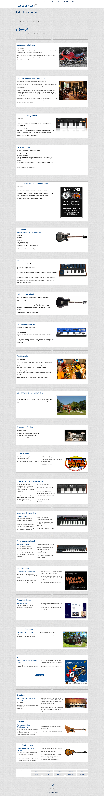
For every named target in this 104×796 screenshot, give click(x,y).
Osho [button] (82, 771)
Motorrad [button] (48, 771)
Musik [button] (36, 774)
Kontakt (79, 2)
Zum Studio (40, 675)
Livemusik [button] (70, 774)
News (46, 2)
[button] (52, 785)
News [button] (36, 771)
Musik (59, 2)
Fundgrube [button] (82, 774)
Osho (73, 2)
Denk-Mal (66, 2)
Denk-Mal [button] (70, 771)
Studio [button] (47, 774)
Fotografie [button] (59, 771)
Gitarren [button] (59, 774)
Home (40, 2)
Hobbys (52, 2)
